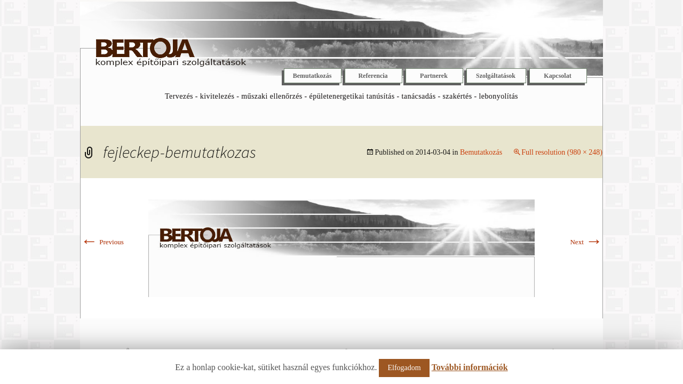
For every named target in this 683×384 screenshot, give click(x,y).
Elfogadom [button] (403, 368)
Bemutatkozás (312, 75)
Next (586, 242)
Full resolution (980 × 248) (561, 152)
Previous (102, 242)
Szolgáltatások (495, 75)
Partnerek (434, 75)
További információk (470, 367)
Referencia (372, 75)
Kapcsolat (557, 75)
